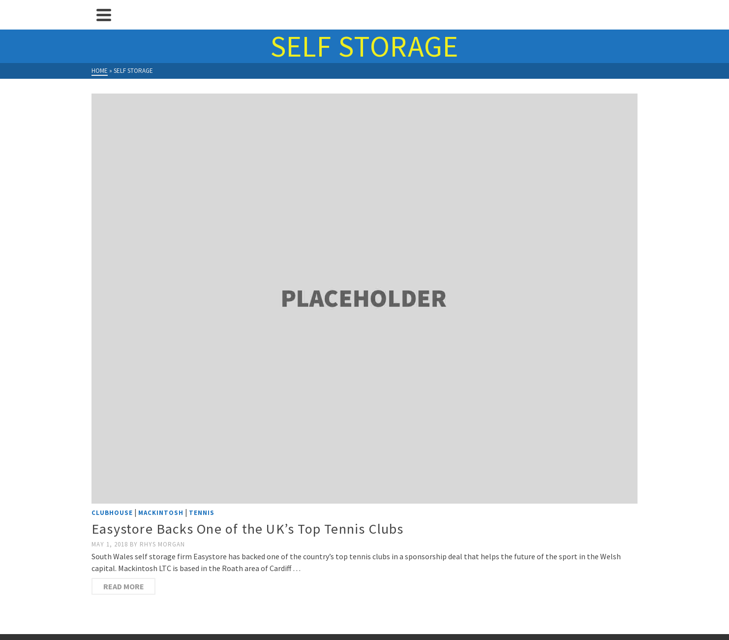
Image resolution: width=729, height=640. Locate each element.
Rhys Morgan (162, 544)
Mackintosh (160, 513)
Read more (123, 586)
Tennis (201, 513)
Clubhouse (112, 513)
